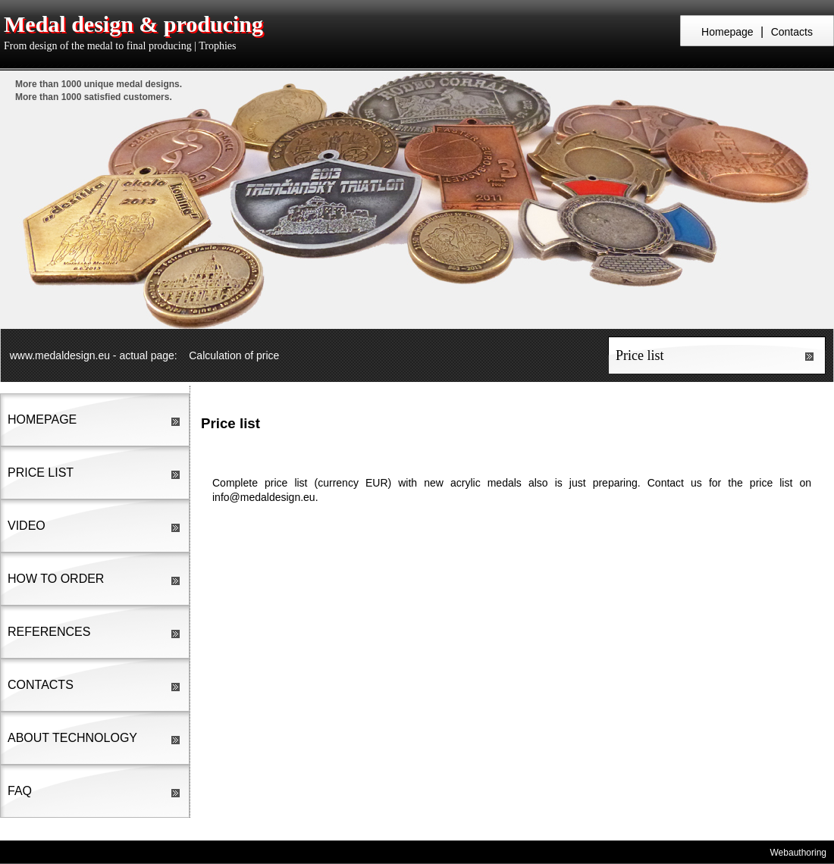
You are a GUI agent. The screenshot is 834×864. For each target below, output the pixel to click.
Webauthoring (798, 852)
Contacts (792, 32)
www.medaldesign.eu (60, 355)
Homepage (727, 32)
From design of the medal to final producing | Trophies (120, 46)
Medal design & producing (133, 23)
